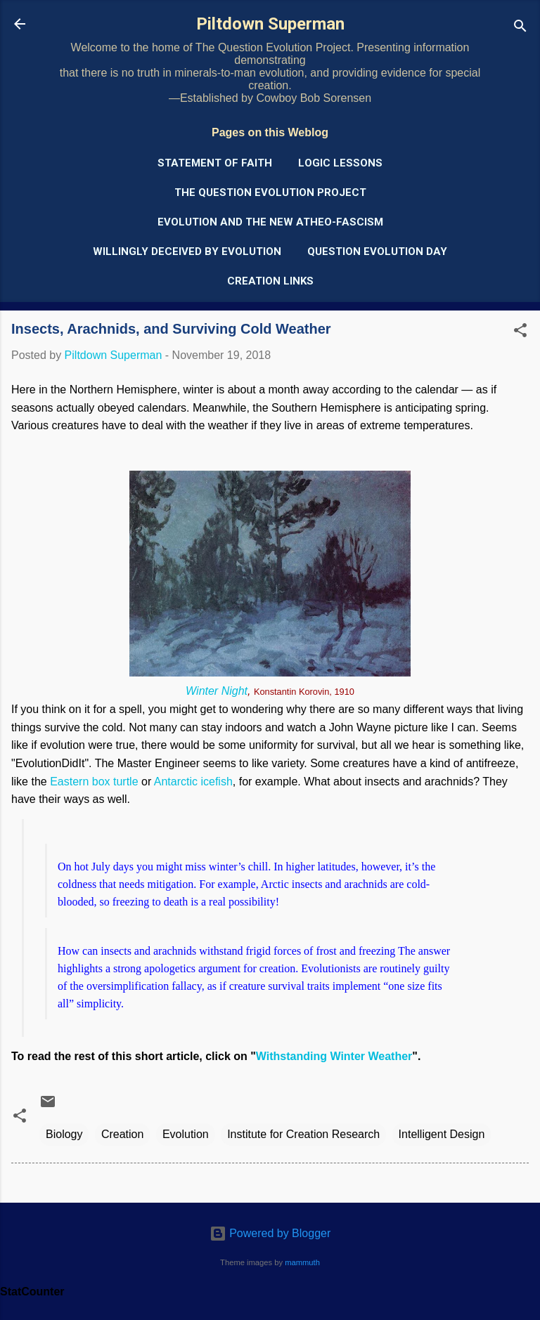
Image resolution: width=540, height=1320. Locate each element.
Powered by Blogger (270, 1233)
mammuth (302, 1262)
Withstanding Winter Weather (334, 1056)
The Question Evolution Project (270, 192)
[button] (520, 333)
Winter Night (217, 691)
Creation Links (270, 281)
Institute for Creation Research (303, 1134)
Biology (64, 1134)
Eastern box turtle (94, 782)
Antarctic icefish (193, 782)
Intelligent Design (442, 1134)
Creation (122, 1134)
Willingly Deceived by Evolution (187, 251)
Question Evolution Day (377, 251)
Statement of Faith (215, 163)
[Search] (520, 28)
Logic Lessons (340, 163)
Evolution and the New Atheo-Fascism (270, 222)
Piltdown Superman (270, 24)
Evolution (185, 1134)
